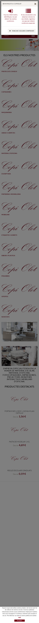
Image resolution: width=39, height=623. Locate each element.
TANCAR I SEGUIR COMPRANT (21, 31)
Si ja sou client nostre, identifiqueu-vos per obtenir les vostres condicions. (11, 17)
